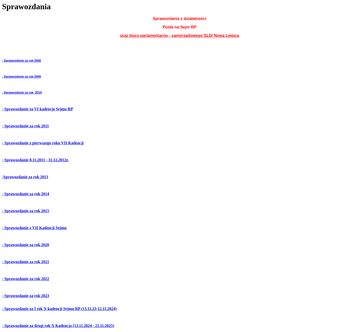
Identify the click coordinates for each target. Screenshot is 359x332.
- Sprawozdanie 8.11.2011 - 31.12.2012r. (35, 160)
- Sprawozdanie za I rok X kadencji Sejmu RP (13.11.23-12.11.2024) (59, 309)
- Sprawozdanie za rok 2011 (25, 126)
